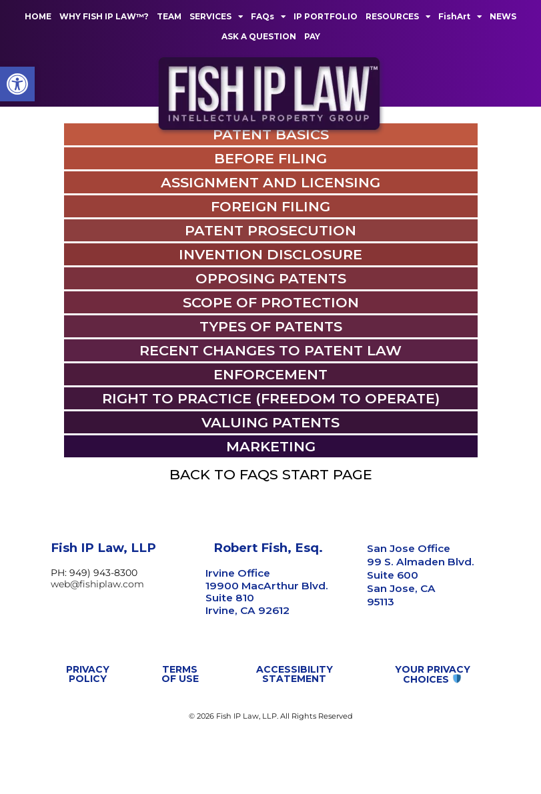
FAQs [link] (268, 17)
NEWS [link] (503, 16)
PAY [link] (312, 36)
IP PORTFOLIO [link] (326, 16)
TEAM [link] (169, 16)
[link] (17, 84)
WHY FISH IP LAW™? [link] (104, 16)
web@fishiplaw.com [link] (97, 637)
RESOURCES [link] (398, 17)
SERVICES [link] (216, 17)
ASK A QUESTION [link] (258, 36)
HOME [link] (38, 16)
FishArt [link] (460, 17)
